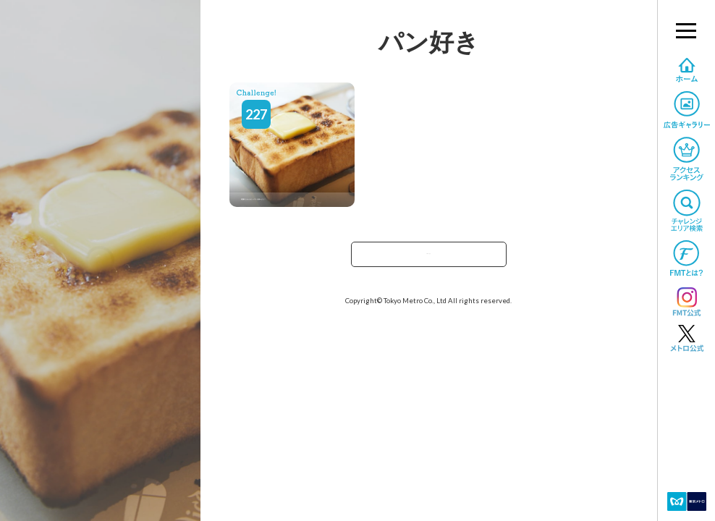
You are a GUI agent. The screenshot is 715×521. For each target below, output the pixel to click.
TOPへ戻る (428, 259)
